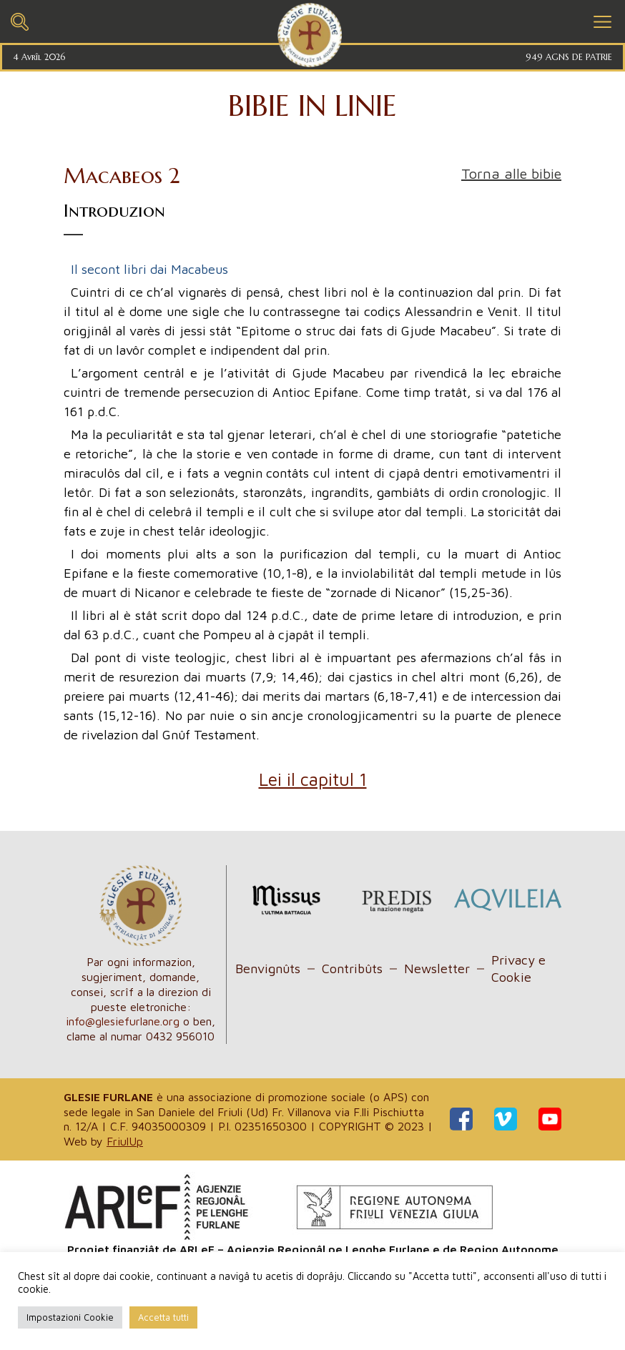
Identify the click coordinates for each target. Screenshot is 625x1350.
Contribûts (352, 968)
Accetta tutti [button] (163, 1317)
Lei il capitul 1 (313, 779)
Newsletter (437, 968)
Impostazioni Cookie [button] (70, 1317)
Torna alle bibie (511, 173)
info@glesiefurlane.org (122, 1021)
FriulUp (125, 1141)
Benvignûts (267, 968)
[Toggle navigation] (20, 19)
